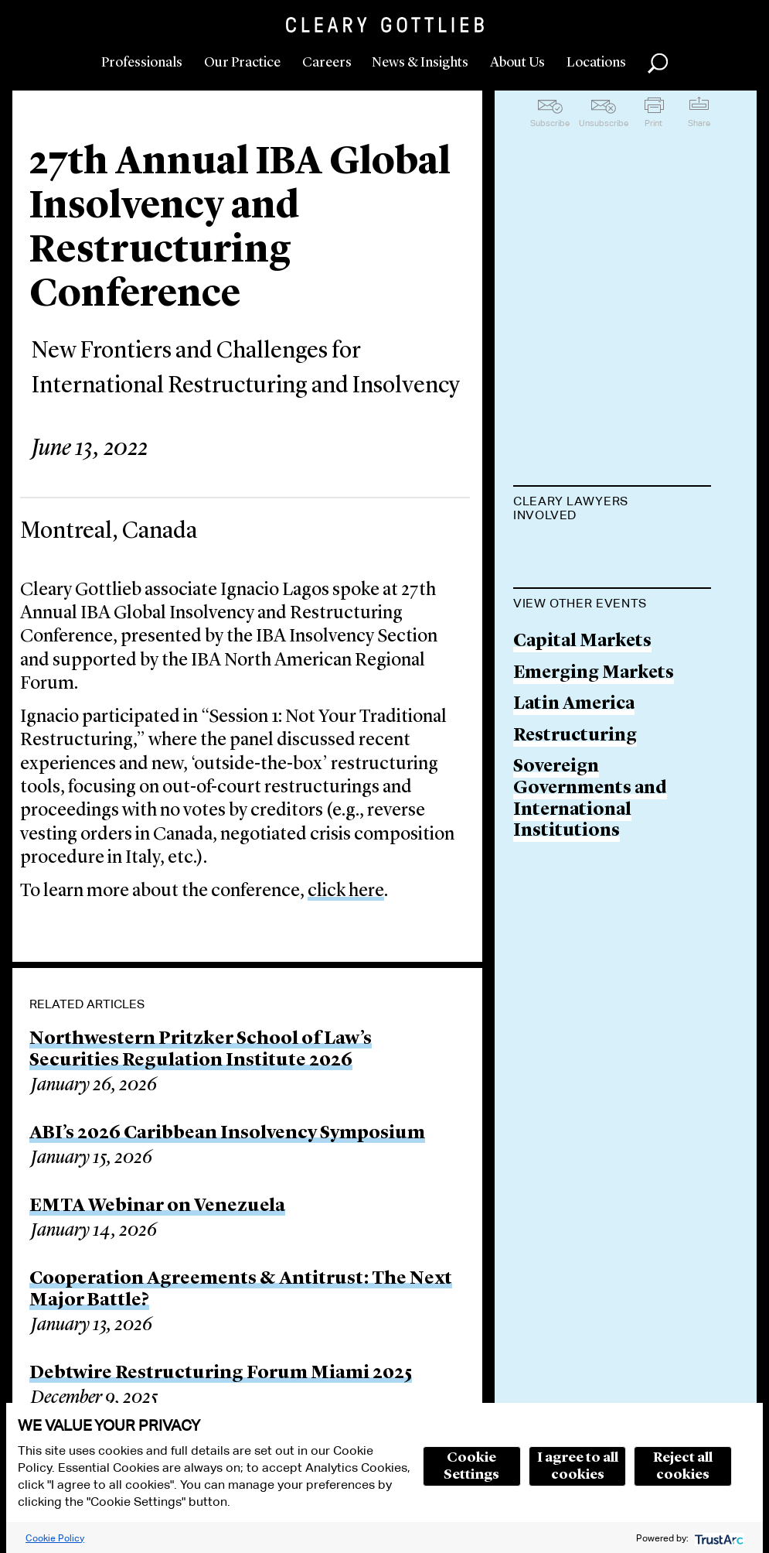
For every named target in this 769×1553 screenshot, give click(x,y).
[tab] (612, 510)
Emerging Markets (593, 752)
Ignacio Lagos (574, 554)
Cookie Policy (55, 1538)
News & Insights (420, 63)
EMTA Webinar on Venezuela (157, 1206)
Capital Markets (582, 720)
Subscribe (550, 123)
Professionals (141, 63)
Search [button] (658, 63)
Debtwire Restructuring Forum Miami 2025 (220, 1373)
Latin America (574, 783)
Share (699, 123)
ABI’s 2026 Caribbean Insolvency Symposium (227, 1133)
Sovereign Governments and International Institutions (590, 878)
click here (346, 891)
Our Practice (242, 63)
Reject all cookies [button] (683, 1466)
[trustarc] (718, 1538)
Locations (596, 63)
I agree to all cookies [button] (577, 1466)
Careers (327, 63)
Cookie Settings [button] (471, 1466)
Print (653, 123)
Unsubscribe (603, 123)
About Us (517, 63)
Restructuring (575, 814)
